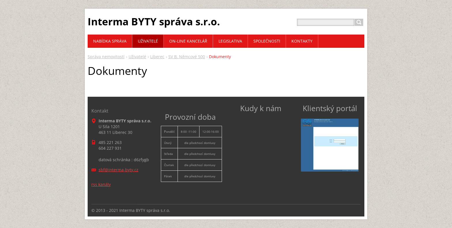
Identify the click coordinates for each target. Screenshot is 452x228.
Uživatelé (137, 56)
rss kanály (101, 184)
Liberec (157, 56)
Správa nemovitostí (106, 56)
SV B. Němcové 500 (186, 56)
